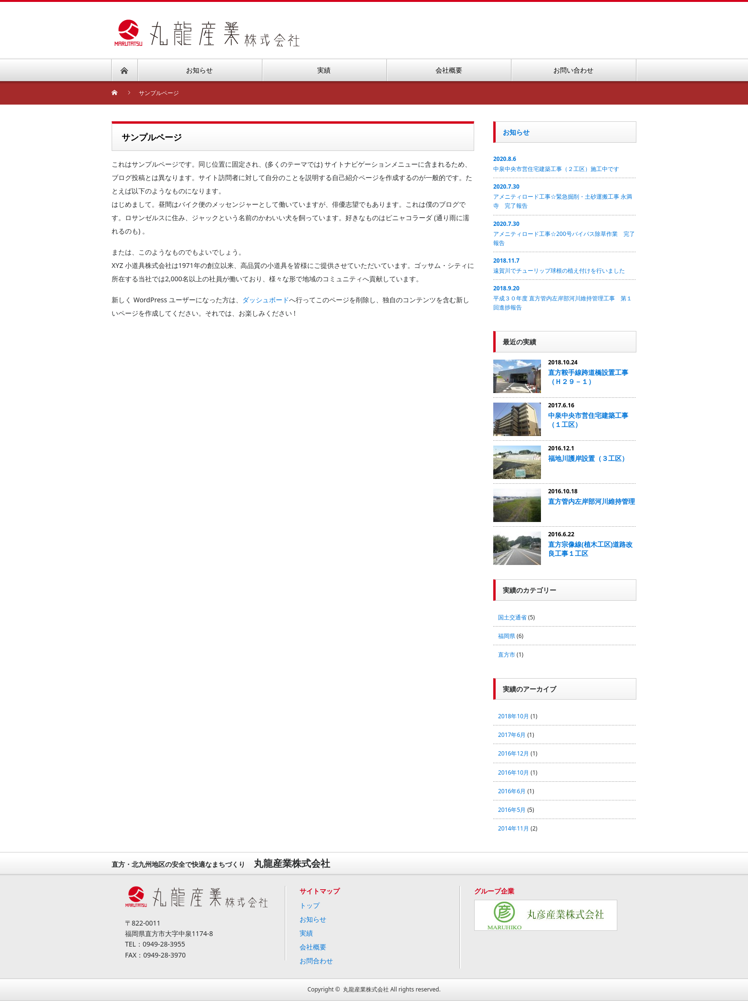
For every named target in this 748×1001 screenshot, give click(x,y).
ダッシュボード (265, 299)
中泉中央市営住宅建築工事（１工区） (588, 420)
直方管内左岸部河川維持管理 (591, 501)
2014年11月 (513, 828)
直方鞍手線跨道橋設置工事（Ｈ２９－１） (588, 377)
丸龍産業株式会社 (366, 989)
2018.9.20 (506, 288)
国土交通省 (512, 617)
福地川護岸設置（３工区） (588, 458)
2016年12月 (513, 753)
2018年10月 (513, 716)
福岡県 (506, 636)
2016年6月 (512, 791)
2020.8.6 (504, 159)
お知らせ (516, 132)
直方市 (506, 654)
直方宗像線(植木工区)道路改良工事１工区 (590, 549)
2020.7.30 (506, 186)
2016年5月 (512, 810)
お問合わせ (316, 960)
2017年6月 (512, 735)
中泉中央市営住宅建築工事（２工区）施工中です (556, 169)
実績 (306, 932)
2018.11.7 (506, 260)
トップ (310, 905)
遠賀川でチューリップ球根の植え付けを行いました (559, 270)
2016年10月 (513, 772)
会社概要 (313, 946)
